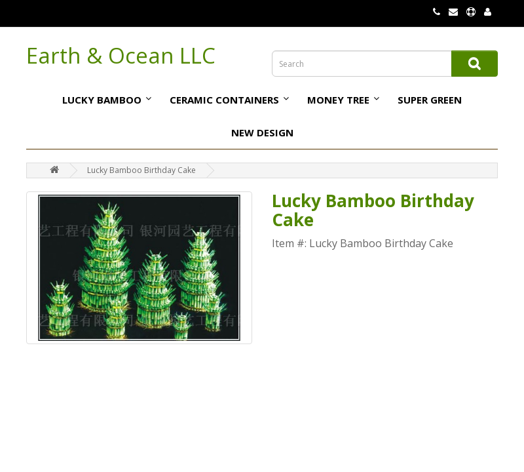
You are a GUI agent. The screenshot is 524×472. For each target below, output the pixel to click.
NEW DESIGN (262, 132)
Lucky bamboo (101, 99)
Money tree (338, 99)
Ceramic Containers (224, 99)
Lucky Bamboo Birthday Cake (141, 170)
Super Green (430, 99)
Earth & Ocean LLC (120, 55)
